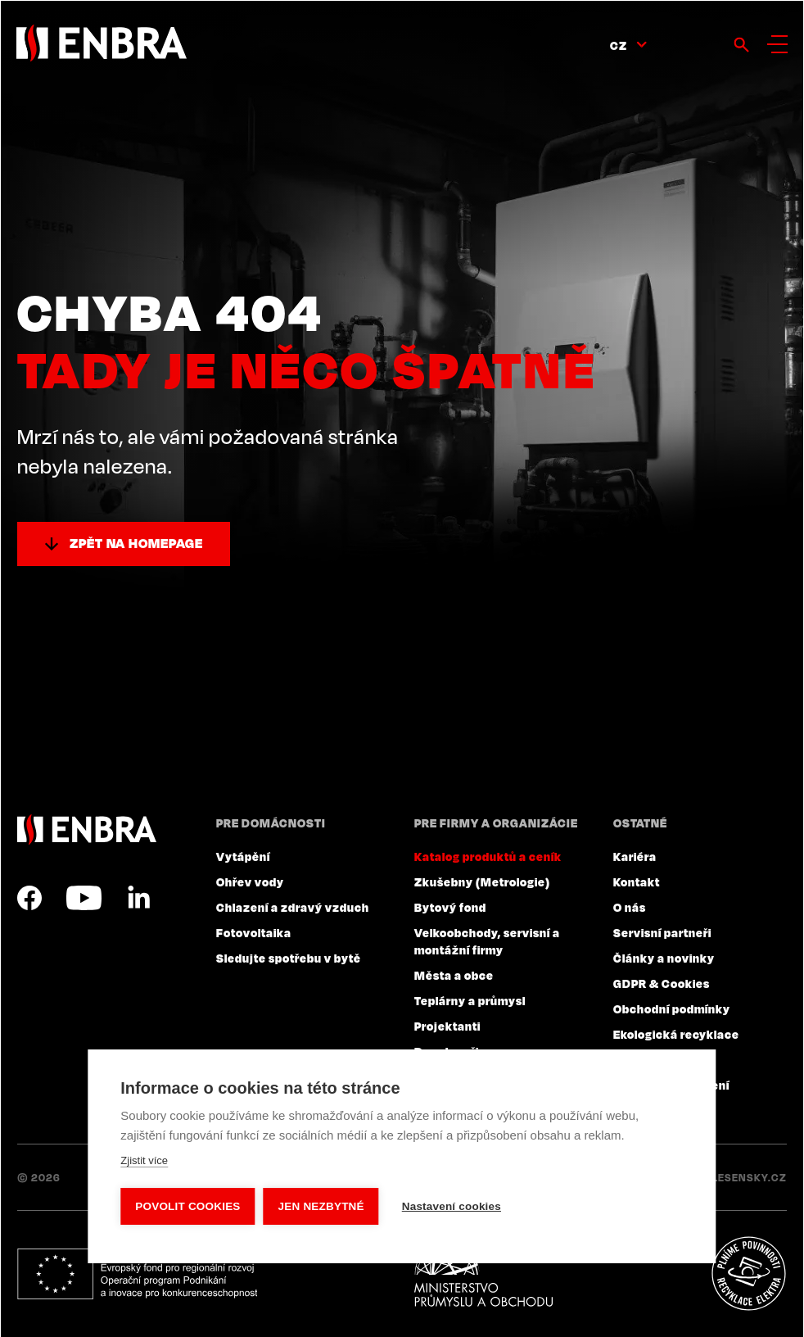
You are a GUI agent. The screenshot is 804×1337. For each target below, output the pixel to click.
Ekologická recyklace (676, 1034)
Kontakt (636, 881)
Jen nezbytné (321, 1206)
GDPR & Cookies (661, 983)
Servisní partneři (662, 932)
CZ (618, 45)
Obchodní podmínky (671, 1008)
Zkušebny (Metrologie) (482, 881)
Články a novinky (664, 957)
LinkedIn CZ (138, 898)
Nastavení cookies (451, 1206)
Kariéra (635, 856)
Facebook (29, 898)
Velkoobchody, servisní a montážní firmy (487, 941)
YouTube (84, 898)
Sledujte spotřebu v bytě (288, 957)
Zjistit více (144, 1160)
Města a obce (454, 975)
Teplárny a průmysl (470, 1000)
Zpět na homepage (136, 543)
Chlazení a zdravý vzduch (292, 907)
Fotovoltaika (253, 932)
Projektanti (447, 1025)
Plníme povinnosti (748, 1273)
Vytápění (243, 856)
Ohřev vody (250, 881)
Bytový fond (450, 907)
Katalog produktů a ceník (488, 856)
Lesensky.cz (749, 1177)
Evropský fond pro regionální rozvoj (137, 1274)
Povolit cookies (187, 1206)
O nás (629, 907)
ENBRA (86, 829)
